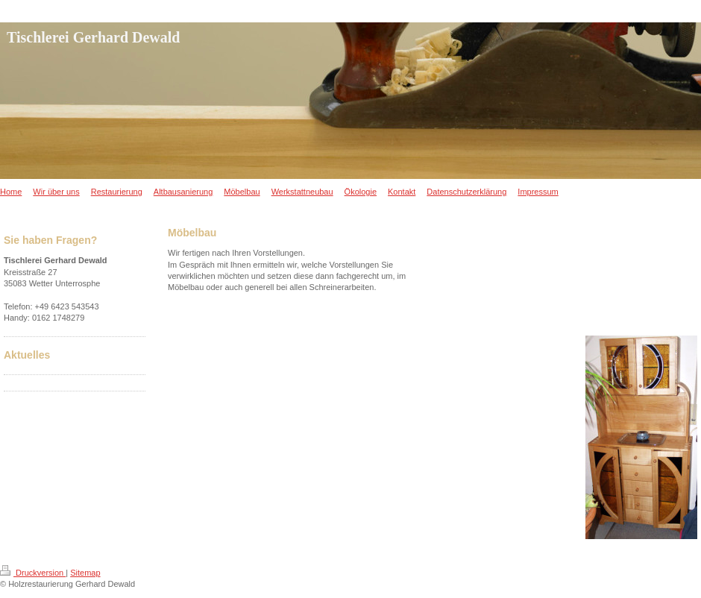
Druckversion (33, 572)
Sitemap (85, 572)
